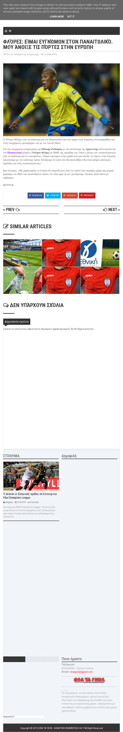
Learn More (57, 16)
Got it (70, 16)
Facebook (35, 195)
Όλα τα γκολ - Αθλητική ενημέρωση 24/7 (61, 728)
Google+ (70, 195)
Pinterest (87, 195)
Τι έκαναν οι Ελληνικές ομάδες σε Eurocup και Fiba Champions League (30, 495)
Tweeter (53, 195)
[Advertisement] (27, 422)
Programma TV (8, 717)
